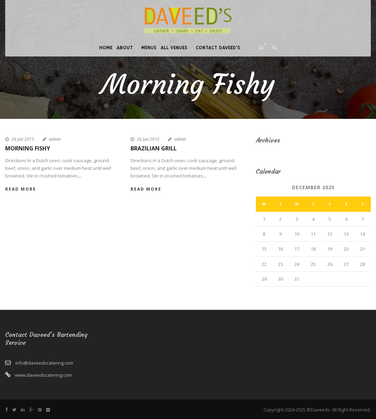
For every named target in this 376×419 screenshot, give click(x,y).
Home (105, 47)
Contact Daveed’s (218, 47)
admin (55, 139)
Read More (20, 189)
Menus (149, 47)
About (125, 47)
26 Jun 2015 (22, 139)
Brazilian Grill (154, 148)
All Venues (174, 47)
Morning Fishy (27, 148)
